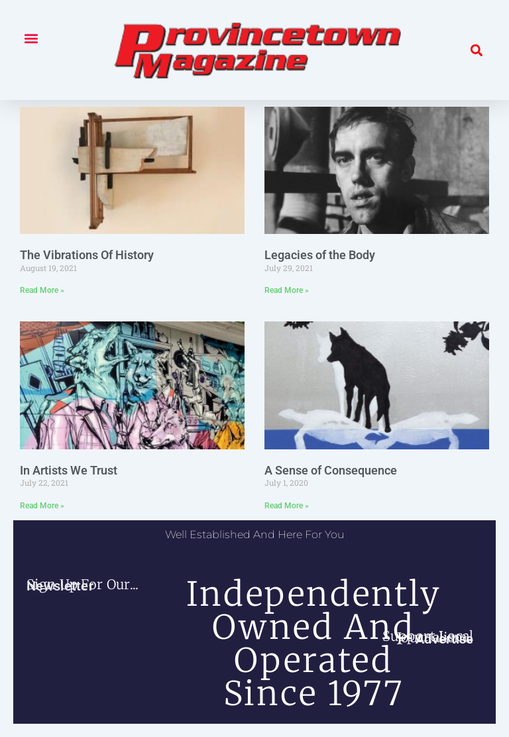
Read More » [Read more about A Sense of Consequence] (286, 505)
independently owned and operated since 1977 (313, 643)
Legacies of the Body (319, 255)
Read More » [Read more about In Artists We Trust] (42, 505)
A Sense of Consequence (330, 470)
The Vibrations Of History (87, 255)
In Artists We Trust (68, 470)
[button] (31, 38)
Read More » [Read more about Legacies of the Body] (286, 290)
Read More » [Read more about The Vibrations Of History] (42, 290)
